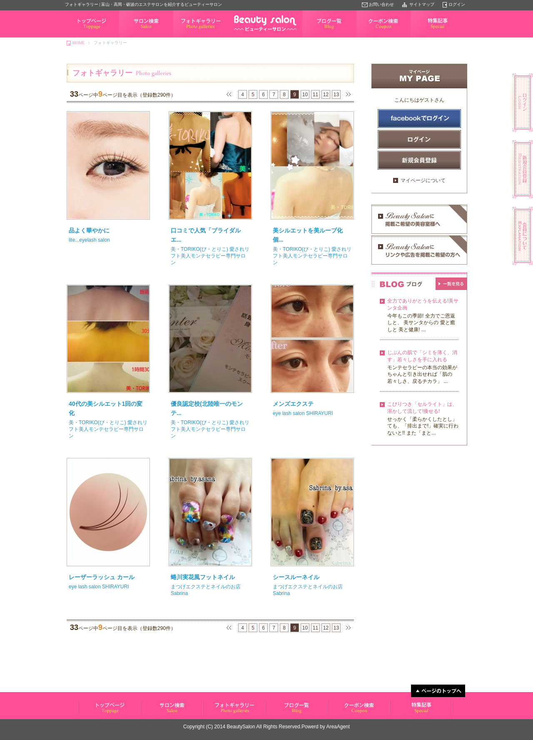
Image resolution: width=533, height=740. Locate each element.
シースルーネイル (296, 577)
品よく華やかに (89, 230)
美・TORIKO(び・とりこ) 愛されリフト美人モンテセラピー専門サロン (210, 255)
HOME (78, 42)
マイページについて (423, 180)
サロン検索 (129, 37)
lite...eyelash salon (89, 240)
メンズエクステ (293, 403)
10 (305, 95)
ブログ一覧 (312, 37)
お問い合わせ (381, 4)
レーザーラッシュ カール (101, 577)
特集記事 (419, 37)
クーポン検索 (368, 37)
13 (336, 95)
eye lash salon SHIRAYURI (303, 413)
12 (326, 95)
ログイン (456, 4)
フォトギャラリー (190, 37)
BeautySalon (241, 727)
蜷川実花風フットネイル (203, 577)
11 (315, 95)
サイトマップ (421, 4)
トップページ (77, 37)
